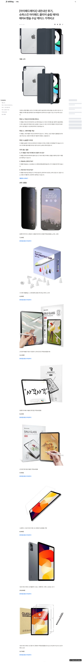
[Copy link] (62, 24)
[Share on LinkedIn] (60, 24)
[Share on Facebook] (55, 24)
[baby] (9, 2)
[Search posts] (75, 1)
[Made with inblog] (75, 660)
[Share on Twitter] (57, 24)
